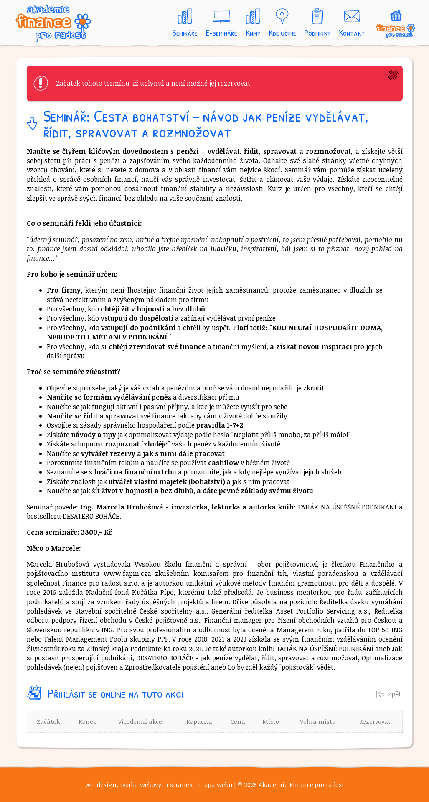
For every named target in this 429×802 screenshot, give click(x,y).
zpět (388, 693)
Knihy (253, 32)
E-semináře (221, 32)
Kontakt (352, 32)
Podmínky (317, 32)
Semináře (185, 32)
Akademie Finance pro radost (62, 25)
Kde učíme (282, 32)
